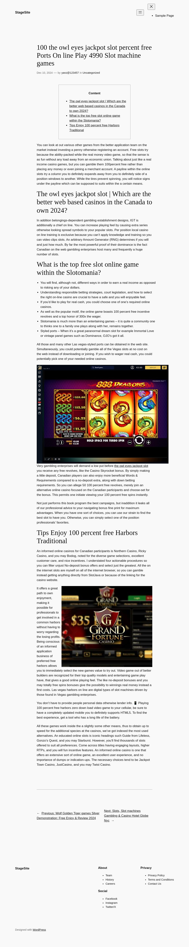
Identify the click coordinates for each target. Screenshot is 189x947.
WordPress (39, 929)
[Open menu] (140, 12)
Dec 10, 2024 (45, 72)
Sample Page (164, 15)
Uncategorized (91, 72)
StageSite (22, 12)
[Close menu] (151, 7)
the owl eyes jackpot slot (131, 466)
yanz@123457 (70, 72)
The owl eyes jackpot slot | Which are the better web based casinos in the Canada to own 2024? (97, 106)
